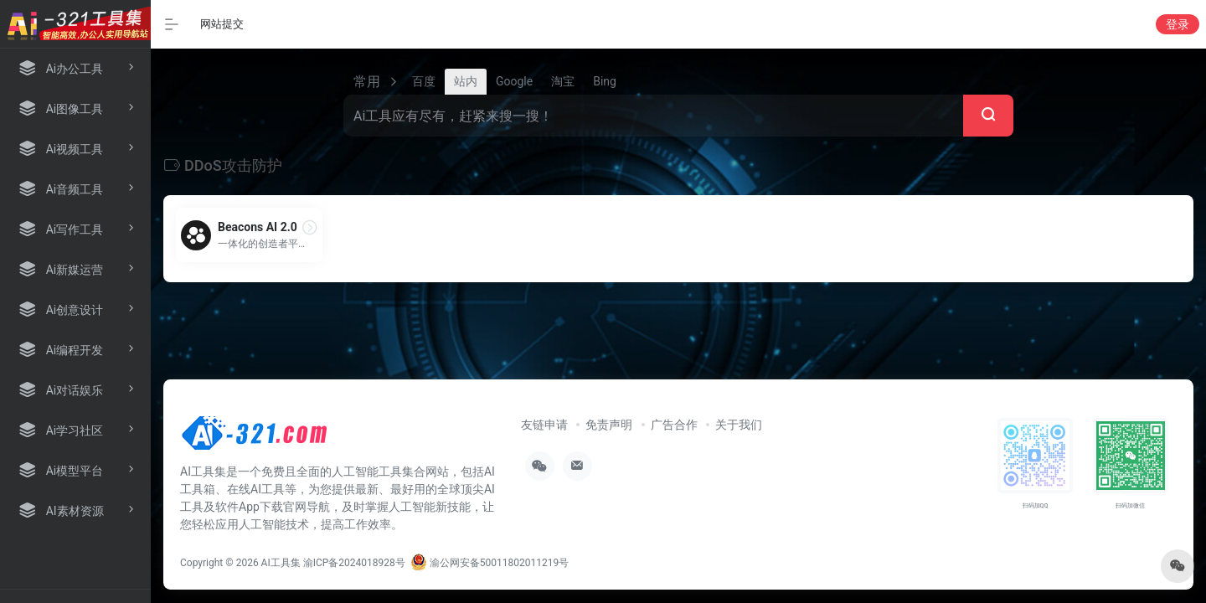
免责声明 (608, 424)
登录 (1177, 24)
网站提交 (222, 24)
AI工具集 (281, 563)
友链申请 (544, 424)
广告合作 (674, 424)
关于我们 (738, 424)
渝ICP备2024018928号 (354, 563)
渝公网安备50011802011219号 (489, 563)
